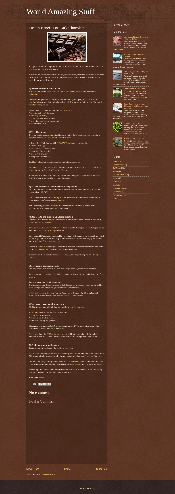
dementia (77, 364)
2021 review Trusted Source (50, 228)
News (115, 182)
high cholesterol (46, 222)
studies (36, 206)
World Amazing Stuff (60, 11)
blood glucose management (49, 121)
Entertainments (118, 165)
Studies (31, 354)
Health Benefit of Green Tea (134, 89)
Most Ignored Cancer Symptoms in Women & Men (136, 38)
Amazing (116, 161)
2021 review (35, 312)
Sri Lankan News (119, 188)
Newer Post (32, 469)
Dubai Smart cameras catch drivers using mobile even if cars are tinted (136, 106)
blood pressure (58, 200)
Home (67, 469)
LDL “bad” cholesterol (46, 113)
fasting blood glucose (52, 231)
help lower (41, 247)
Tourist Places (118, 195)
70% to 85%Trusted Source (66, 143)
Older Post (101, 469)
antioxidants (33, 94)
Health (115, 171)
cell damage (43, 116)
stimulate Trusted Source (65, 190)
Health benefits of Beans (133, 123)
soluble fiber (46, 138)
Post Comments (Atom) (46, 474)
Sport (115, 185)
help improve (80, 285)
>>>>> (41, 378)
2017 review (35, 293)
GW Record (117, 168)
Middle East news (119, 175)
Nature (115, 178)
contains (47, 370)
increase (57, 334)
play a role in (67, 110)
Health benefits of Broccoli (134, 138)
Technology (117, 192)
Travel (115, 198)
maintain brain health (60, 361)
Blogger (92, 489)
